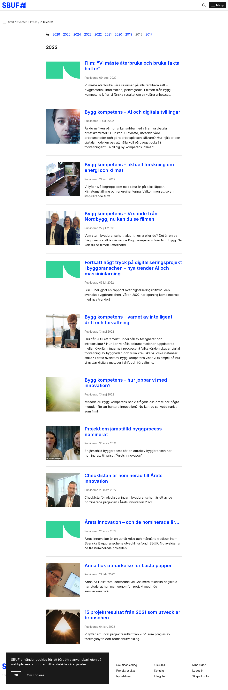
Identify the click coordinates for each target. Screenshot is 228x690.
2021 (108, 36)
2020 (118, 36)
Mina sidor (199, 665)
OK (16, 675)
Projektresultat (125, 670)
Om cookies (35, 675)
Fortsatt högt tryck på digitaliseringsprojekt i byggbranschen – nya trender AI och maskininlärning (131, 270)
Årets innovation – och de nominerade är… (133, 524)
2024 (77, 36)
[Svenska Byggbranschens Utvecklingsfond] (20, 6)
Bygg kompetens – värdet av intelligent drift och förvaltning (130, 322)
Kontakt (159, 670)
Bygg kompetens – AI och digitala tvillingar (134, 114)
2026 (56, 36)
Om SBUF (160, 665)
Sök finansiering (126, 665)
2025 (66, 36)
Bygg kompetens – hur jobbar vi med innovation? (127, 385)
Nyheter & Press (27, 24)
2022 (98, 36)
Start (11, 24)
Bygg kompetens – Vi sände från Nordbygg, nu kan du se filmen (122, 218)
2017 (149, 36)
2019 (128, 36)
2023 (87, 36)
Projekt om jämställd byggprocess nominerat (124, 433)
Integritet (160, 676)
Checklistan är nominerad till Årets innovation (125, 480)
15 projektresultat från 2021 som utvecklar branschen (134, 617)
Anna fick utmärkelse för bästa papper (129, 567)
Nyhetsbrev (123, 676)
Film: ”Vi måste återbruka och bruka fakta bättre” (133, 68)
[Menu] (217, 6)
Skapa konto (200, 676)
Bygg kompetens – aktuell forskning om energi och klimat (131, 169)
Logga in (197, 670)
